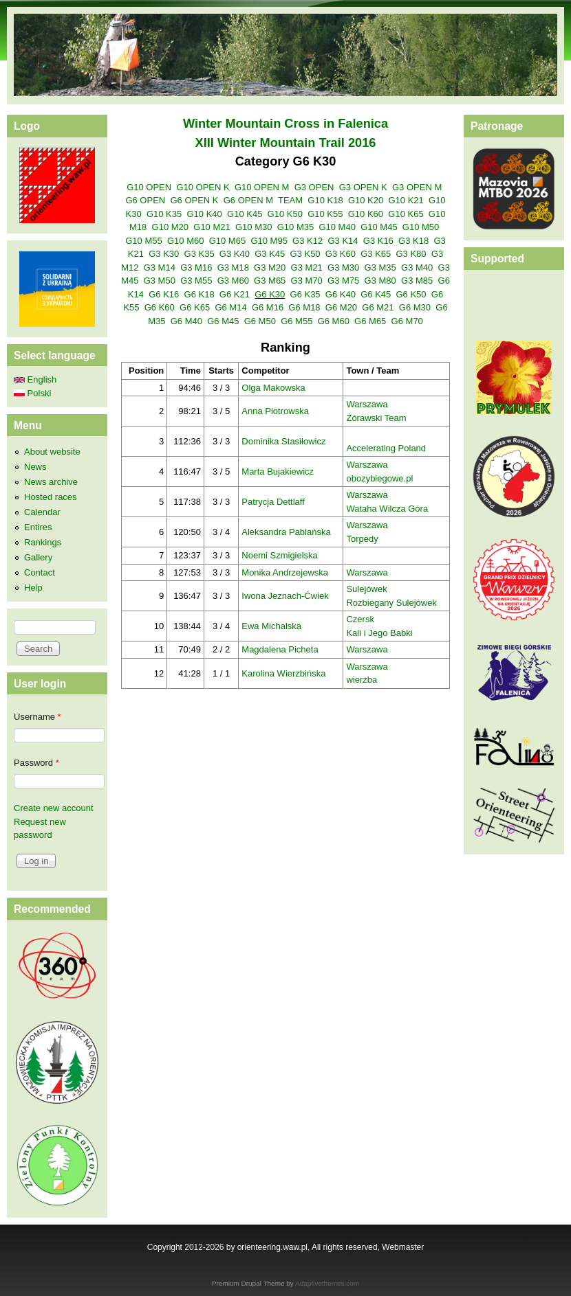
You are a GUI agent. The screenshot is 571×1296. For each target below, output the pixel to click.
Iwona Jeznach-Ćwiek (284, 596)
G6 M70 (407, 321)
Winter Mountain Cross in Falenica (285, 123)
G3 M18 (233, 267)
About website (52, 451)
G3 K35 (199, 254)
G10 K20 (365, 200)
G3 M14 (159, 267)
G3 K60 (340, 254)
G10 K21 (405, 200)
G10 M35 (295, 227)
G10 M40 (337, 227)
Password (36, 763)
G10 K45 (244, 214)
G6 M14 (230, 307)
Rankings (42, 542)
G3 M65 (270, 280)
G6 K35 (305, 294)
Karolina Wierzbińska (283, 673)
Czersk (360, 619)
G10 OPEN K (202, 187)
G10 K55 (325, 214)
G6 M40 (186, 321)
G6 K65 (195, 307)
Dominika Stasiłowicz (283, 441)
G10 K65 (405, 214)
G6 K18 (199, 294)
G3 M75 (343, 280)
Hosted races (50, 497)
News (35, 467)
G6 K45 (375, 294)
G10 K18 (325, 200)
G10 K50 (285, 214)
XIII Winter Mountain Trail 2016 (285, 143)
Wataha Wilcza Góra (387, 508)
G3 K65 (375, 254)
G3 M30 (343, 267)
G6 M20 (341, 307)
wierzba (361, 679)
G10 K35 (164, 214)
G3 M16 (196, 267)
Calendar (42, 512)
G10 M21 (211, 227)
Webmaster (403, 1247)
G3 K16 (378, 241)
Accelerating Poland (386, 448)
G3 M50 (159, 280)
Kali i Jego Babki (379, 633)
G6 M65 (370, 321)
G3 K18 (413, 241)
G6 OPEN (145, 200)
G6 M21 (378, 307)
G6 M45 (223, 321)
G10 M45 (378, 227)
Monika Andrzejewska (284, 572)
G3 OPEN (314, 187)
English (35, 379)
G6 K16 (164, 294)
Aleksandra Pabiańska (285, 532)
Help (33, 587)
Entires (38, 527)
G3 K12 (307, 241)
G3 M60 (233, 280)
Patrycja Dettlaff (273, 502)
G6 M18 (304, 307)
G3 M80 (380, 280)
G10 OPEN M (262, 187)
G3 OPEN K (363, 187)
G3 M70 (307, 280)
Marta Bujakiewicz (277, 471)
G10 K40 (204, 214)
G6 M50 (260, 321)
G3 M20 (270, 267)
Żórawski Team (376, 418)
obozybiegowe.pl (379, 478)
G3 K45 (270, 254)
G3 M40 (417, 267)
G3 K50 (305, 254)
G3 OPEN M (417, 187)
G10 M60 (185, 241)
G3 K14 (342, 241)
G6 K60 (159, 307)
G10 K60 (365, 214)
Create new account (54, 808)
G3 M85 (417, 280)
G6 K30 (270, 294)
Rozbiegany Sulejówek (391, 603)
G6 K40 (340, 294)
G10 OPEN (149, 187)
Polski (32, 393)
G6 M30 (415, 307)
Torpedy (362, 539)
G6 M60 (333, 321)
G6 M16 (267, 307)
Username (37, 717)
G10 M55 (143, 241)
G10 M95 (268, 241)
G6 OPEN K (194, 200)
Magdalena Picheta (279, 649)
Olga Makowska (273, 388)
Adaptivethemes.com (327, 1283)
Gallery (38, 557)
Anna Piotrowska (275, 411)
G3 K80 (411, 254)
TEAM (290, 200)
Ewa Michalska (271, 626)
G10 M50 (420, 227)
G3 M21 (307, 267)
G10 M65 (227, 241)
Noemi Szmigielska (279, 555)
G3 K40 (234, 254)
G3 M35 (380, 267)
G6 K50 (411, 294)
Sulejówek (366, 589)
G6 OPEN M (248, 200)
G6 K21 (234, 294)
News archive (51, 482)
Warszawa (366, 404)
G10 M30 (253, 227)
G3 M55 (196, 280)
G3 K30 (164, 254)
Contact (39, 572)
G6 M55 (296, 321)
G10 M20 (170, 227)
